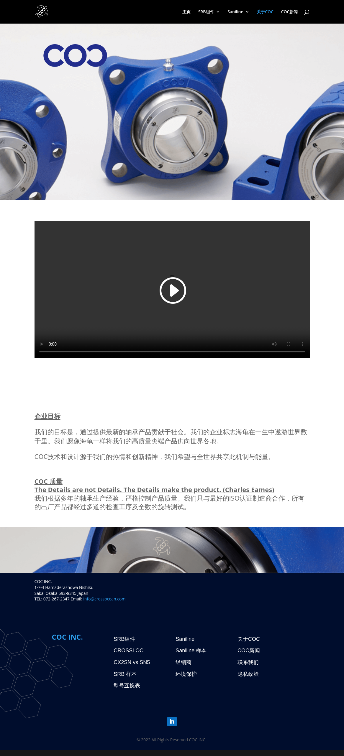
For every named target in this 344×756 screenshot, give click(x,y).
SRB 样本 (125, 674)
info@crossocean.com (104, 599)
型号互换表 (127, 686)
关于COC (265, 12)
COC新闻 (289, 12)
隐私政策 (248, 674)
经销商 (183, 662)
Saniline (235, 12)
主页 (186, 12)
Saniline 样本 (191, 650)
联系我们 (248, 662)
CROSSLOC (128, 650)
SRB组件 (206, 12)
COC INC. (67, 637)
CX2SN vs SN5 (132, 662)
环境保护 (186, 674)
